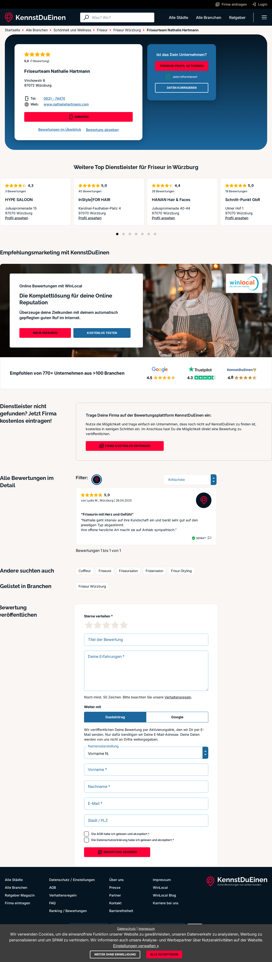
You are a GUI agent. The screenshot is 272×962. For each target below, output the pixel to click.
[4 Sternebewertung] (115, 625)
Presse (114, 887)
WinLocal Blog (164, 895)
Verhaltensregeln (177, 697)
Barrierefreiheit (121, 911)
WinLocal (160, 887)
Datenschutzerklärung (112, 840)
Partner (115, 895)
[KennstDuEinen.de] (35, 17)
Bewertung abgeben (102, 130)
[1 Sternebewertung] (89, 625)
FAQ (52, 903)
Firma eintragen (17, 903)
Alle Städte (178, 17)
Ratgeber (237, 17)
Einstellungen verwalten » (136, 945)
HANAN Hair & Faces (171, 199)
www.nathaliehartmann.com (66, 104)
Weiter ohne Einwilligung (115, 954)
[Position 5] (142, 234)
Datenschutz (59, 880)
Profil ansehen (18, 218)
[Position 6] (149, 234)
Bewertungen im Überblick (59, 129)
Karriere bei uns (166, 903)
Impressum (162, 880)
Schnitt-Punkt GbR (242, 199)
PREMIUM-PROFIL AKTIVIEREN (181, 66)
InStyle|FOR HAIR (94, 199)
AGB (100, 834)
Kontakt (115, 903)
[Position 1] (117, 234)
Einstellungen (84, 880)
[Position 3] (130, 234)
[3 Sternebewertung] (106, 625)
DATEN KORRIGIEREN (182, 87)
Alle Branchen (208, 17)
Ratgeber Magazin (20, 895)
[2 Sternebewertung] (97, 625)
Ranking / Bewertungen (68, 911)
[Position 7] (155, 234)
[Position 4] (136, 234)
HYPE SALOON (19, 199)
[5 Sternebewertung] (124, 625)
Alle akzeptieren (164, 954)
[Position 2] (123, 234)
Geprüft (201, 538)
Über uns (116, 880)
